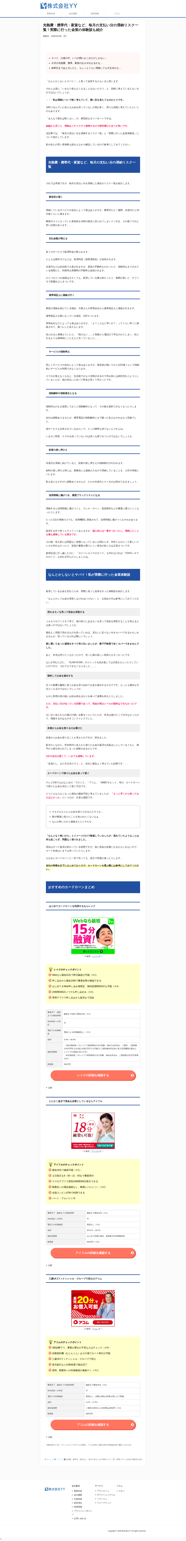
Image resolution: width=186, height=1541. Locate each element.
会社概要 (73, 13)
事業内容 (51, 13)
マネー (122, 1491)
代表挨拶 (78, 1499)
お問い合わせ (80, 1518)
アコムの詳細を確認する (93, 1424)
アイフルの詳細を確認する (93, 1252)
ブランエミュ (103, 1491)
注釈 (50, 1088)
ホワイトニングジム (106, 1495)
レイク (95, 956)
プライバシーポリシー (82, 1513)
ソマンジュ (102, 1499)
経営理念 (78, 1503)
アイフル (95, 1151)
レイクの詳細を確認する (93, 1075)
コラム (117, 13)
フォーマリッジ (104, 1503)
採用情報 (95, 13)
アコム (95, 1329)
